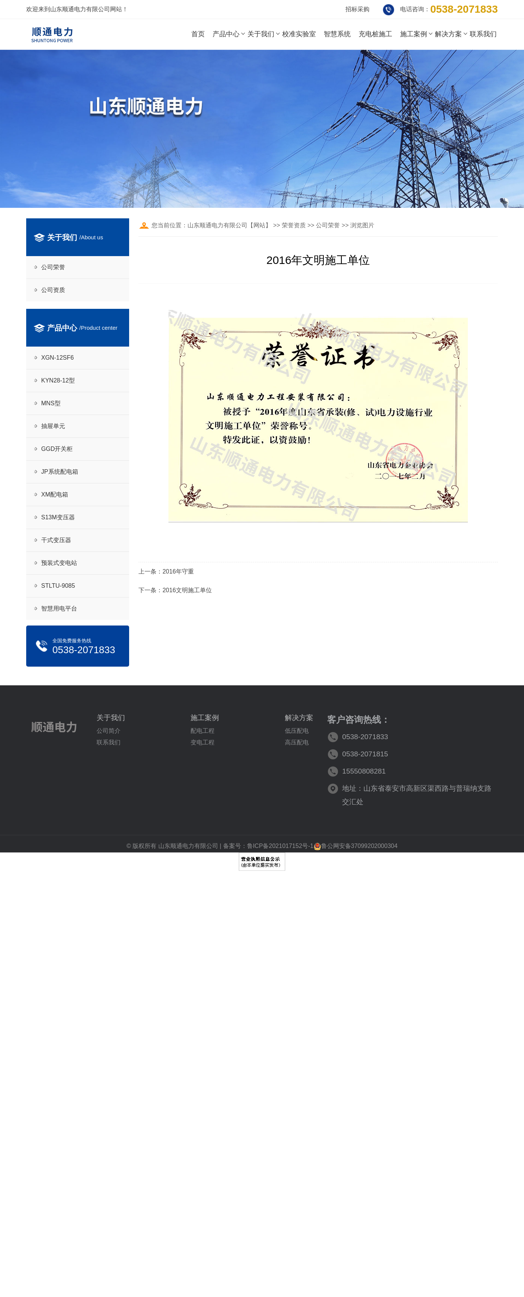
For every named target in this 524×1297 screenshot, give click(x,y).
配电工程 (202, 731)
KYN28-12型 (58, 380)
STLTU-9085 (58, 586)
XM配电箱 (54, 494)
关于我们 (260, 34)
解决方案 (448, 34)
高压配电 (297, 742)
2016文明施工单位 (187, 590)
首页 (198, 34)
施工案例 (413, 34)
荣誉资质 (294, 225)
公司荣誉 (53, 267)
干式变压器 (56, 540)
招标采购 (357, 9)
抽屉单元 (53, 426)
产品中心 (226, 34)
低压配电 (297, 731)
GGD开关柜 (57, 449)
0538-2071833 (464, 9)
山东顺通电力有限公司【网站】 (229, 225)
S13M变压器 (58, 517)
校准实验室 (299, 34)
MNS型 (51, 403)
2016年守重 (178, 571)
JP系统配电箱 (59, 471)
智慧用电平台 (59, 608)
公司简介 (109, 731)
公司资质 (53, 290)
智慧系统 (337, 34)
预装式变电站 (59, 563)
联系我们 (483, 34)
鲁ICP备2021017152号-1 (280, 846)
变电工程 (202, 742)
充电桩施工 (375, 34)
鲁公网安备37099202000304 (356, 846)
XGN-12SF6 (57, 357)
